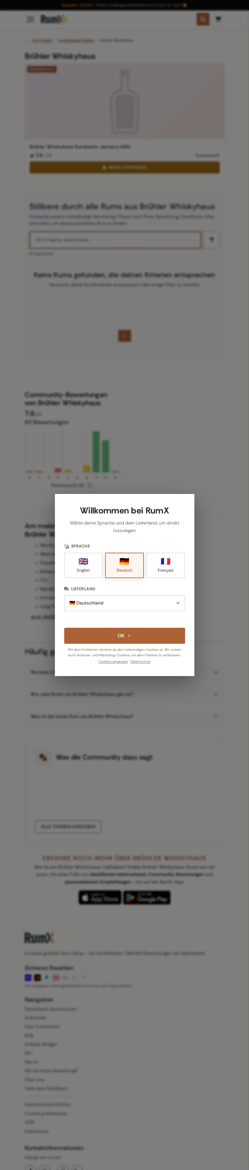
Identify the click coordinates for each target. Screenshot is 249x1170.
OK (125, 635)
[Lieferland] (124, 603)
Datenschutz (140, 661)
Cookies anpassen (113, 661)
